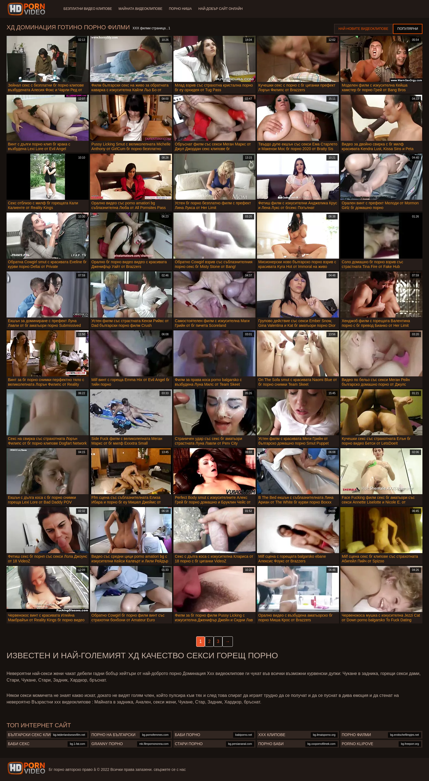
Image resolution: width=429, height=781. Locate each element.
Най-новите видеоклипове (363, 29)
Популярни (407, 29)
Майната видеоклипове (140, 9)
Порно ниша (180, 9)
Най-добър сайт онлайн (220, 9)
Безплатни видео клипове (87, 9)
